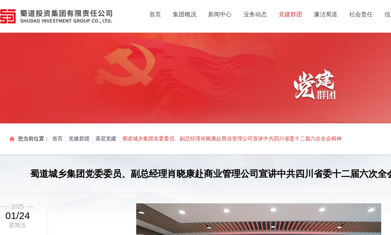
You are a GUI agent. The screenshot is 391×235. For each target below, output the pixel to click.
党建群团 (79, 138)
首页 (155, 14)
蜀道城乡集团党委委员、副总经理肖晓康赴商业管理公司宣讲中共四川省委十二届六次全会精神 (232, 138)
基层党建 (105, 138)
